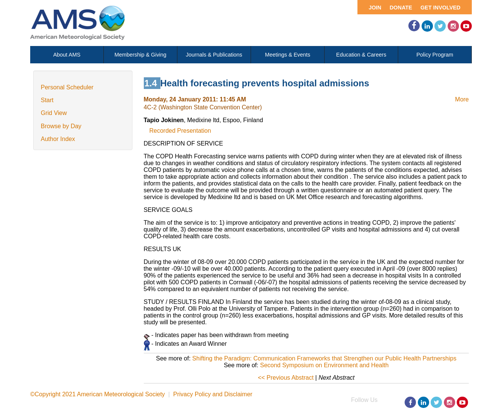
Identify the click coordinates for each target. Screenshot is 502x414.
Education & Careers (361, 55)
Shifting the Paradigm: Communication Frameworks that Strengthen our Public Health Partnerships (324, 358)
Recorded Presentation (180, 130)
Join (375, 8)
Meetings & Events (287, 55)
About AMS (66, 55)
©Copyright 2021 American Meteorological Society (97, 394)
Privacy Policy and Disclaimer (213, 394)
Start (47, 100)
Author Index (58, 139)
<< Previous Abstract (286, 377)
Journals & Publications (214, 55)
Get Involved (440, 8)
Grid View (54, 113)
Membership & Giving (140, 55)
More (462, 99)
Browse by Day (61, 126)
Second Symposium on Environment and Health (324, 365)
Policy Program (434, 55)
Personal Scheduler (67, 87)
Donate (401, 8)
